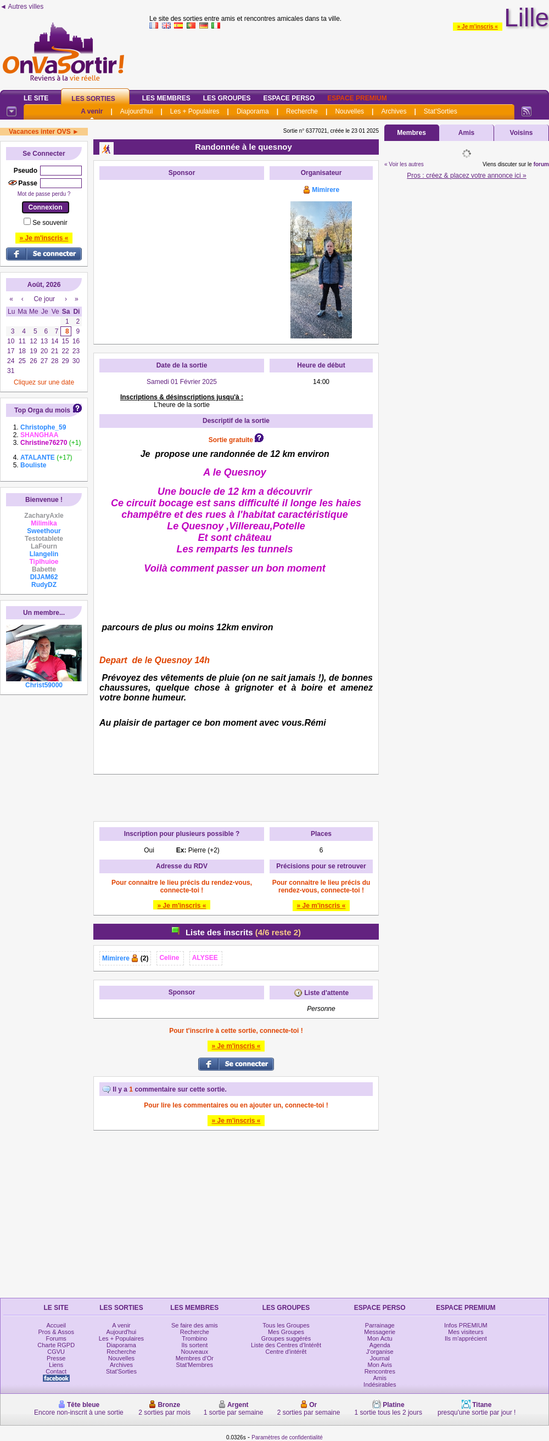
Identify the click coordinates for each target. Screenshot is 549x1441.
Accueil (55, 1325)
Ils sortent (195, 1345)
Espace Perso (289, 98)
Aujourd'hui (136, 111)
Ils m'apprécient (466, 1338)
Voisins (521, 133)
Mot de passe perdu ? (44, 194)
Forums (56, 1338)
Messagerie (379, 1332)
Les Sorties (93, 99)
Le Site (36, 98)
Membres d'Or (195, 1358)
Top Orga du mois (42, 410)
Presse (56, 1358)
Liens (56, 1364)
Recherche (302, 111)
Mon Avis (380, 1364)
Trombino (194, 1338)
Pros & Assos (56, 1332)
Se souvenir (49, 223)
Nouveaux (195, 1351)
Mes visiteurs (465, 1332)
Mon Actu (380, 1338)
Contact (56, 1371)
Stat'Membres (195, 1364)
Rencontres (380, 1371)
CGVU (56, 1351)
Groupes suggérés (286, 1338)
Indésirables (379, 1384)
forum (541, 164)
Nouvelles (349, 111)
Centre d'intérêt (286, 1351)
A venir (92, 111)
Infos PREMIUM (466, 1325)
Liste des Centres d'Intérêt (286, 1345)
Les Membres (166, 98)
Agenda (379, 1345)
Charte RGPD (56, 1345)
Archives (393, 111)
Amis (466, 133)
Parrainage (380, 1325)
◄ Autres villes (21, 6)
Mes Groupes (286, 1332)
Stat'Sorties (440, 111)
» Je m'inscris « (477, 27)
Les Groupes (227, 98)
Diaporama (253, 111)
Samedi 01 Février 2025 (182, 382)
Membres (411, 133)
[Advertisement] (181, 254)
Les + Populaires (195, 111)
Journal (380, 1358)
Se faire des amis (194, 1325)
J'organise (380, 1351)
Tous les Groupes (286, 1325)
